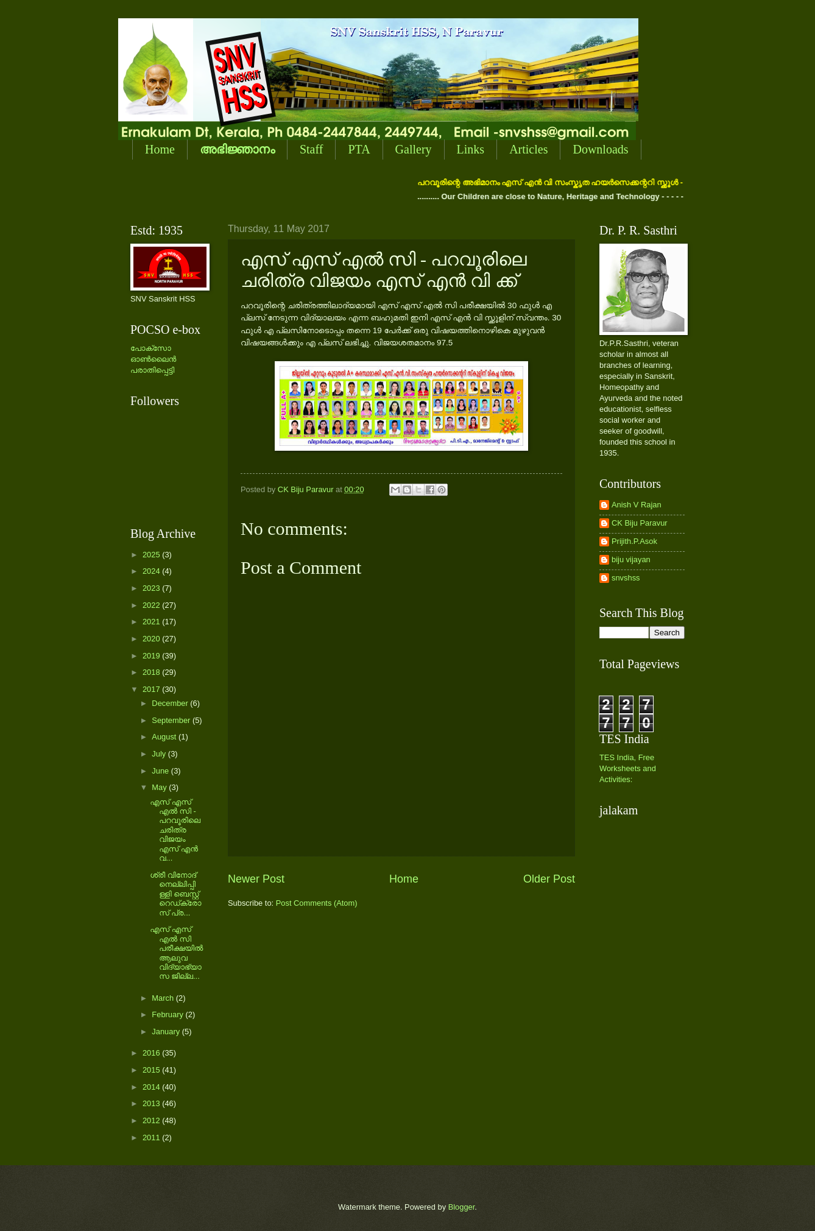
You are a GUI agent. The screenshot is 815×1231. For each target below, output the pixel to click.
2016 (152, 1052)
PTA (359, 149)
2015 (152, 1069)
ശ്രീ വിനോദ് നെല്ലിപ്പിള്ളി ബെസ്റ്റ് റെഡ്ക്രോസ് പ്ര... (175, 893)
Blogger (461, 1207)
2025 (152, 554)
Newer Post (256, 879)
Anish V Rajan (637, 504)
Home (160, 149)
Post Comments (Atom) (317, 903)
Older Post (549, 879)
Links (471, 149)
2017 (152, 689)
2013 (152, 1103)
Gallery (413, 149)
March (163, 998)
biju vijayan (631, 559)
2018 (152, 672)
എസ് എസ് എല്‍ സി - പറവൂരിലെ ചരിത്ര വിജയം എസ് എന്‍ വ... (175, 830)
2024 (152, 571)
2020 (152, 638)
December (171, 703)
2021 (152, 621)
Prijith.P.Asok (634, 541)
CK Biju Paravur (640, 522)
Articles (528, 149)
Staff (311, 149)
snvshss (626, 577)
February (168, 1014)
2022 (152, 605)
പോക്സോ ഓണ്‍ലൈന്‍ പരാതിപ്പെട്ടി (153, 359)
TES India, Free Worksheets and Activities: (627, 768)
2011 (152, 1137)
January (167, 1031)
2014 (152, 1087)
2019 (152, 655)
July (160, 753)
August (165, 736)
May (160, 787)
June (161, 770)
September (172, 720)
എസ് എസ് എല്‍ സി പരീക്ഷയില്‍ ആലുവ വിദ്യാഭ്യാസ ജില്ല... (176, 953)
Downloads (600, 149)
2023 (152, 588)
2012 (152, 1120)
